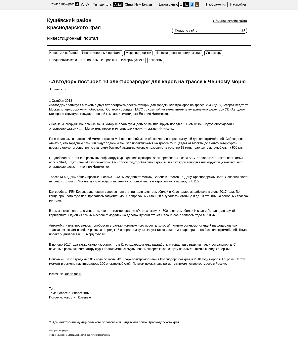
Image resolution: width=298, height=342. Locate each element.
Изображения (216, 4)
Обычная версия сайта (230, 21)
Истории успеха (132, 60)
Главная (56, 89)
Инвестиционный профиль (101, 52)
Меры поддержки (138, 52)
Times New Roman (138, 4)
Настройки (238, 4)
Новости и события (63, 52)
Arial (118, 4)
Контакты (155, 60)
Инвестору (213, 52)
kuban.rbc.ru (73, 274)
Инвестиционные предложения (178, 52)
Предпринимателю (63, 60)
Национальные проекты (99, 60)
